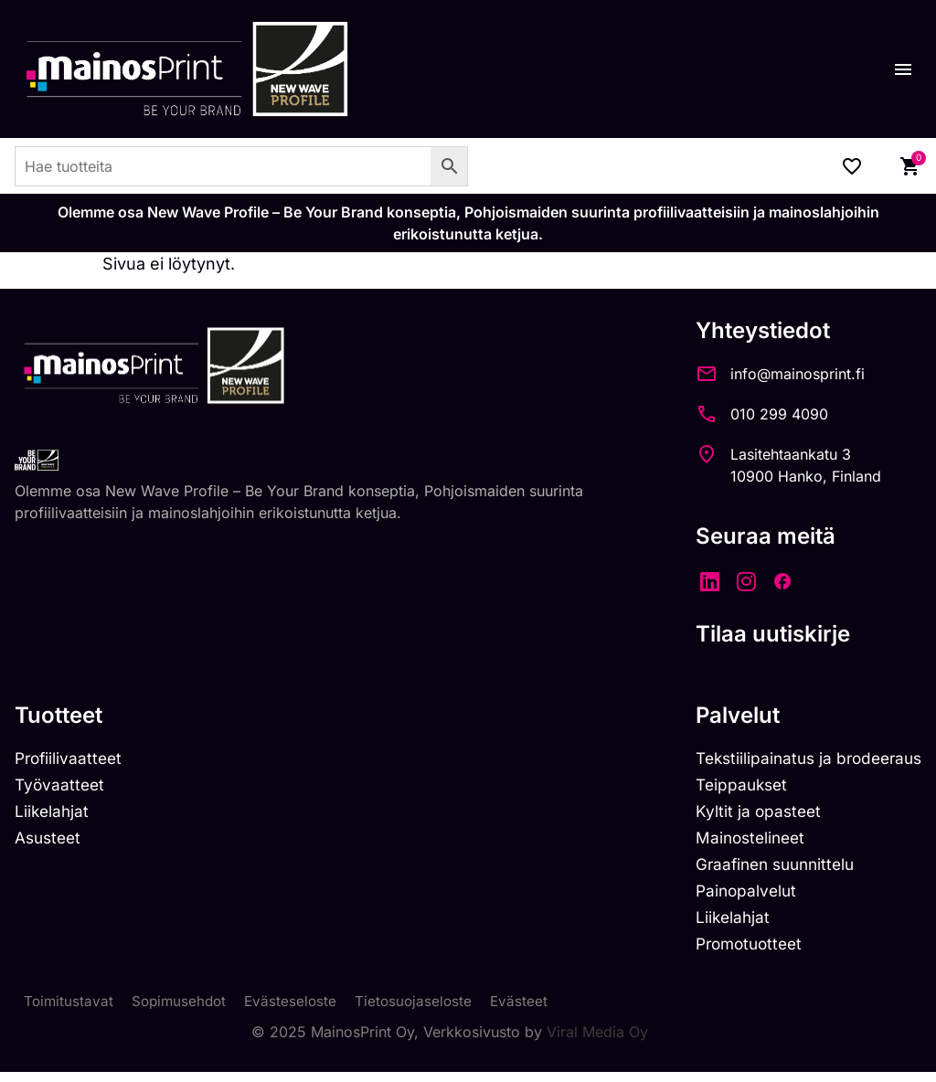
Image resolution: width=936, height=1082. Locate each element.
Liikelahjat (53, 813)
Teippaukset (731, 786)
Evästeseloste (297, 1011)
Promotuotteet (740, 951)
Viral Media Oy (597, 1042)
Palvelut (725, 715)
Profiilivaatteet (71, 759)
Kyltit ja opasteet (747, 813)
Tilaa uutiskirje (760, 634)
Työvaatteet (61, 786)
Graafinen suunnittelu (767, 868)
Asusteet (50, 841)
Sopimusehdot (182, 1011)
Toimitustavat (69, 1011)
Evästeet (530, 1011)
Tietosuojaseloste (423, 1011)
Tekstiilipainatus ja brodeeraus (802, 759)
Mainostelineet (740, 841)
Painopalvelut (735, 897)
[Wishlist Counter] (852, 166)
